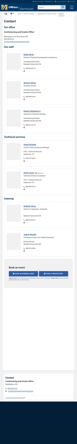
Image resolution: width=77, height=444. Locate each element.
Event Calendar (29, 14)
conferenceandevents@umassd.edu (16, 42)
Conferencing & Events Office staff (15, 398)
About (19, 14)
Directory (49, 1)
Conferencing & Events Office (46, 14)
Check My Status (60, 1)
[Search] (63, 7)
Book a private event (54, 274)
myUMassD (71, 1)
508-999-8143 (12, 389)
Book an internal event (24, 274)
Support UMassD (38, 1)
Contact (61, 14)
